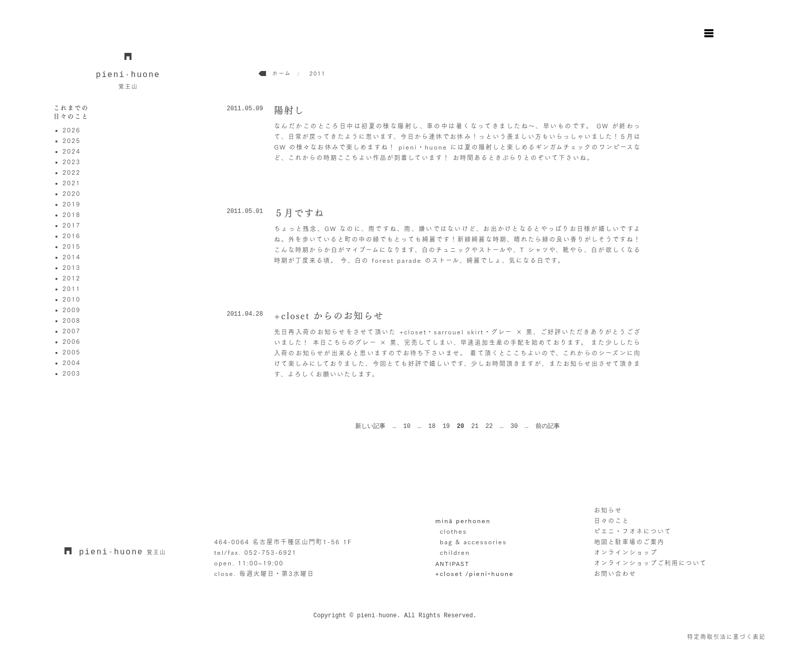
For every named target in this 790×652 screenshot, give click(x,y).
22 (489, 426)
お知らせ (608, 510)
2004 (71, 362)
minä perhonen (463, 521)
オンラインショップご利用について (650, 563)
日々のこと (611, 521)
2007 (71, 331)
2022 (71, 172)
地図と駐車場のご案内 (629, 542)
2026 (71, 130)
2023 (71, 162)
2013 (71, 267)
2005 (71, 352)
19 (445, 426)
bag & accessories (473, 542)
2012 (71, 278)
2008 (71, 320)
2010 (71, 299)
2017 (71, 225)
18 (431, 426)
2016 (71, 236)
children (455, 552)
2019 (71, 204)
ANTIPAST (452, 563)
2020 (71, 193)
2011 (71, 288)
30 (513, 426)
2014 (71, 257)
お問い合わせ (615, 573)
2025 (71, 140)
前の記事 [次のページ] (548, 426)
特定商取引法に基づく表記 (726, 636)
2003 (71, 373)
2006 (71, 341)
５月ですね (299, 213)
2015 (71, 246)
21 (474, 426)
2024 (71, 151)
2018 (71, 214)
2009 (71, 310)
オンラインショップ (625, 552)
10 (406, 426)
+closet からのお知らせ (329, 315)
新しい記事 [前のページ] (370, 426)
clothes (453, 531)
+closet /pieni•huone (474, 573)
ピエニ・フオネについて (633, 531)
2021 (71, 183)
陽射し (289, 110)
